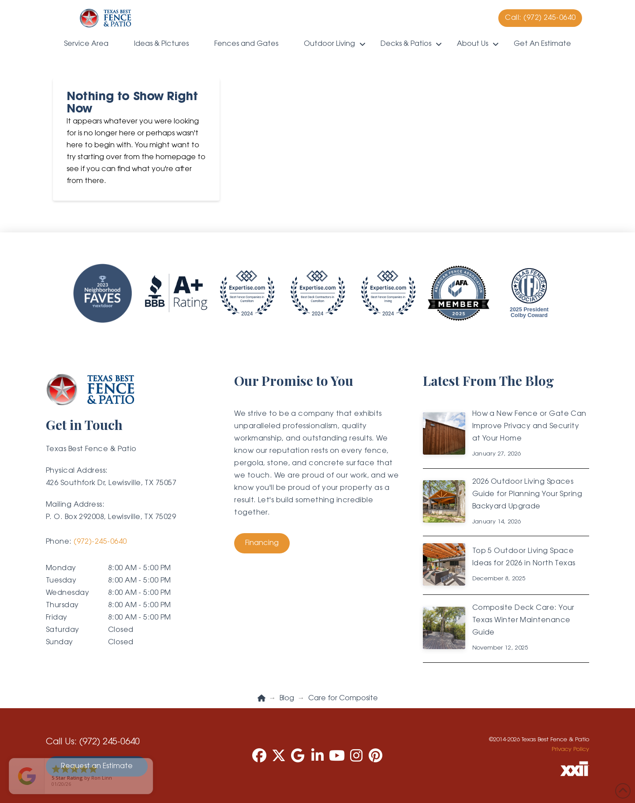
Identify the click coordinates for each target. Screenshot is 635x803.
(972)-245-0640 (100, 541)
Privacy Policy (570, 749)
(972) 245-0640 (109, 742)
